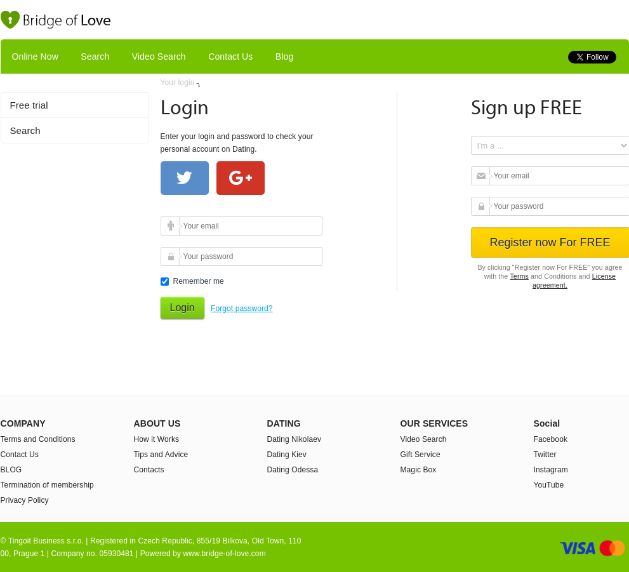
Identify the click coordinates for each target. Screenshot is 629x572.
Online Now (35, 56)
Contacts (149, 469)
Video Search (159, 56)
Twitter (545, 454)
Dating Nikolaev (294, 439)
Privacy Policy (25, 500)
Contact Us (230, 56)
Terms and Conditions (38, 439)
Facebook (551, 439)
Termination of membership (47, 485)
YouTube (549, 485)
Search (95, 56)
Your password (171, 256)
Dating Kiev (287, 454)
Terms (519, 276)
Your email (171, 226)
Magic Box (419, 469)
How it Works (157, 439)
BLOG (11, 469)
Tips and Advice (161, 454)
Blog (284, 56)
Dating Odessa (293, 469)
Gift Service (420, 454)
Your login (178, 82)
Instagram (551, 469)
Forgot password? (242, 308)
